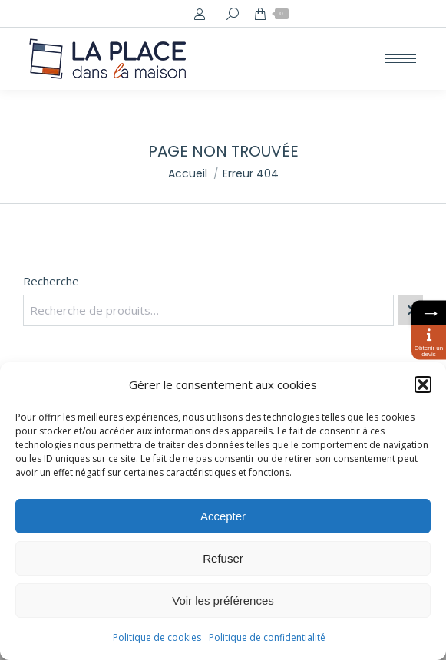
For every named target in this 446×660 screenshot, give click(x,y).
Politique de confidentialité (267, 637)
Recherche (51, 281)
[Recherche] (410, 310)
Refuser (223, 558)
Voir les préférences (223, 600)
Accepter (223, 516)
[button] (423, 384)
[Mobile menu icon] (400, 58)
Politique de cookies (157, 637)
